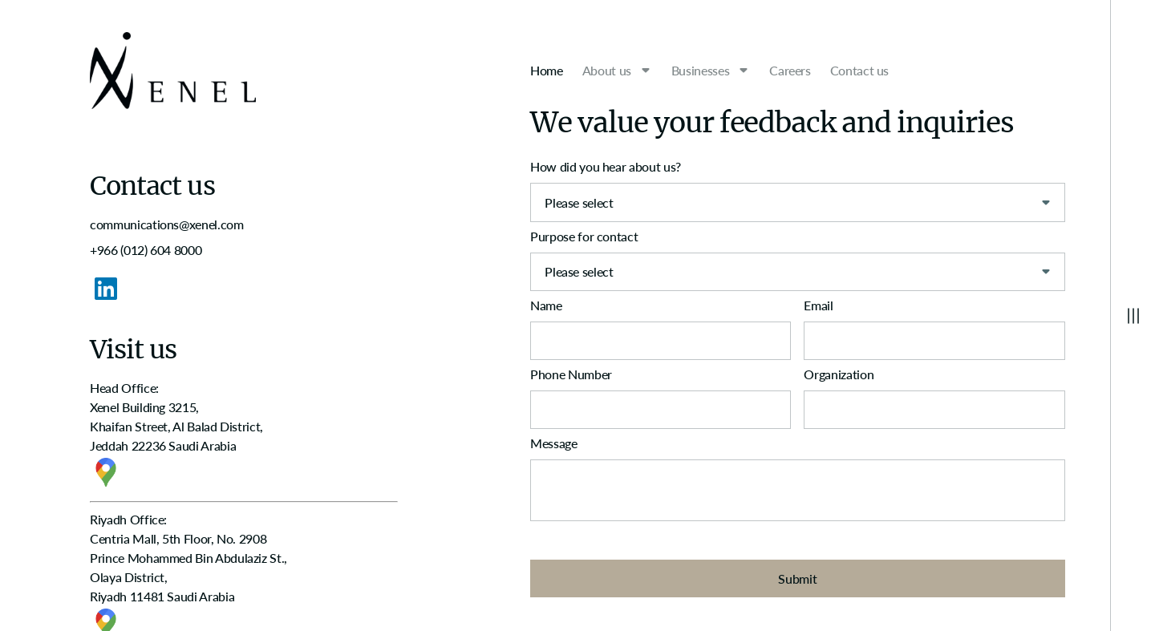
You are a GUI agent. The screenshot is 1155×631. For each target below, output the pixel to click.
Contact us (859, 70)
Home (546, 70)
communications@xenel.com (166, 224)
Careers (789, 70)
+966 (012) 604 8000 (145, 249)
